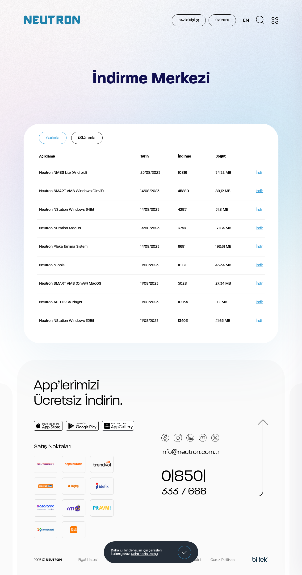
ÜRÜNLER (222, 20)
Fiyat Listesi (87, 560)
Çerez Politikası (222, 560)
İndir (259, 173)
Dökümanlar (87, 138)
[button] (184, 552)
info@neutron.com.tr (190, 452)
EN (246, 20)
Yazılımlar (53, 138)
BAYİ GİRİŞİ (189, 20)
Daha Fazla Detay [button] (144, 554)
